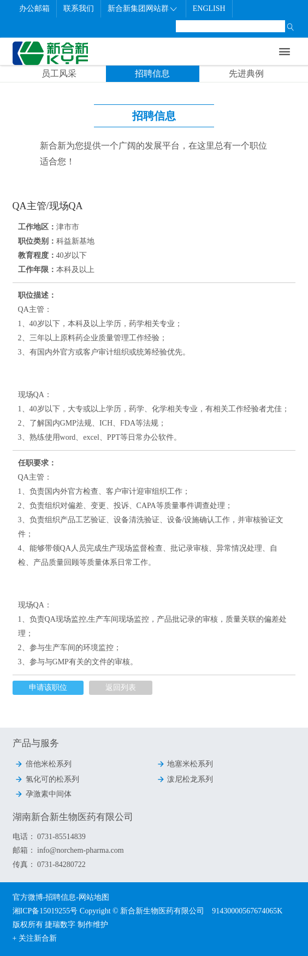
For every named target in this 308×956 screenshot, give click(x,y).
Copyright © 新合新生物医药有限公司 (146, 911)
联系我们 (78, 8)
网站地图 (94, 897)
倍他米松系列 (43, 763)
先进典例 (246, 73)
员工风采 (59, 73)
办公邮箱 (34, 8)
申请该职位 (48, 687)
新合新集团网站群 (142, 8)
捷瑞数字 (60, 924)
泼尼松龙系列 (185, 779)
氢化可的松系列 (47, 779)
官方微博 (28, 897)
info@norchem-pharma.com (79, 850)
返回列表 (120, 687)
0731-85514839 (61, 837)
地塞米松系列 (185, 763)
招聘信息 (152, 73)
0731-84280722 (60, 864)
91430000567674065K (247, 911)
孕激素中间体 (43, 793)
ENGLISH (209, 8)
